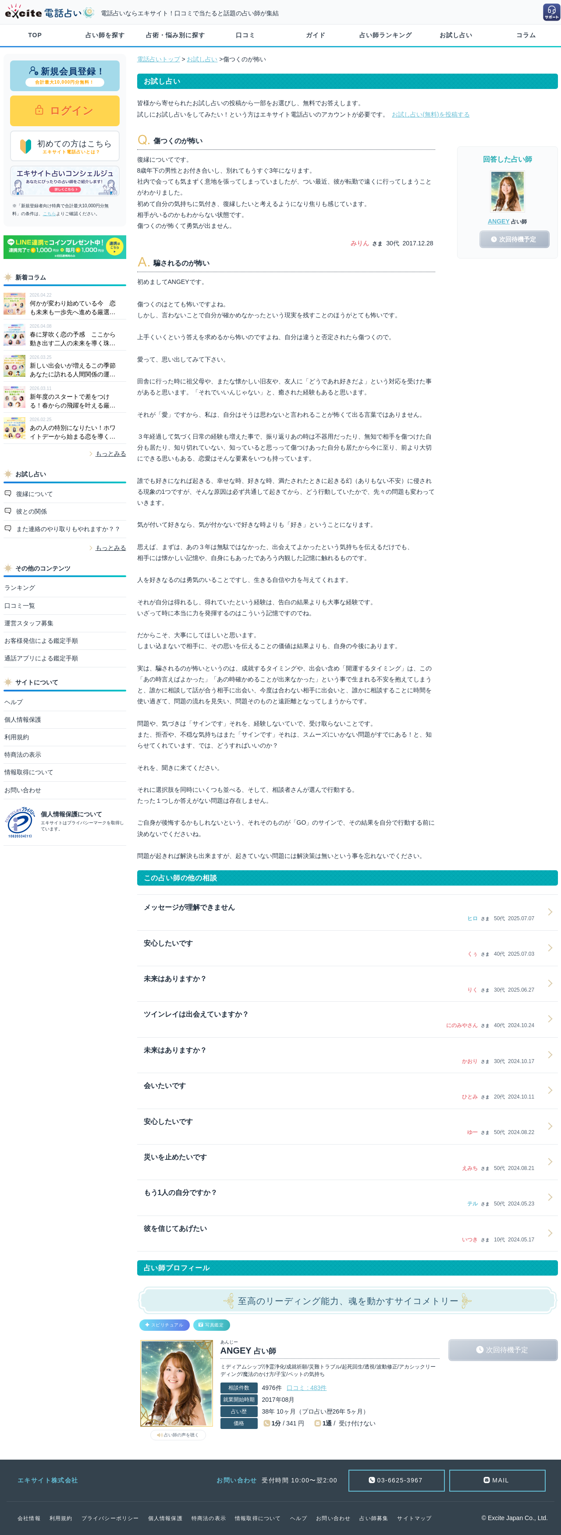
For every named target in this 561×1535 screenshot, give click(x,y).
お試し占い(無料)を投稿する (430, 114)
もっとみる (111, 453)
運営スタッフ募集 (28, 623)
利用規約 (16, 737)
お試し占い (456, 35)
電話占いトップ (158, 59)
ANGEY (499, 221)
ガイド (316, 35)
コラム (526, 35)
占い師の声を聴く (181, 1434)
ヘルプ (13, 701)
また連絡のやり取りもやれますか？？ (67, 528)
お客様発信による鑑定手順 (41, 640)
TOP (35, 35)
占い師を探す (105, 35)
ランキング (19, 587)
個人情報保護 (22, 719)
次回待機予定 (507, 1350)
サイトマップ (414, 1518)
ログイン (70, 111)
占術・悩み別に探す (175, 35)
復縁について (33, 493)
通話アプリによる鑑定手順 (41, 658)
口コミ (246, 35)
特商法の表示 (22, 754)
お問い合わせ (22, 790)
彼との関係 (30, 511)
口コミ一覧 (19, 605)
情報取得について (28, 772)
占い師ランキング (385, 35)
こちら (49, 213)
